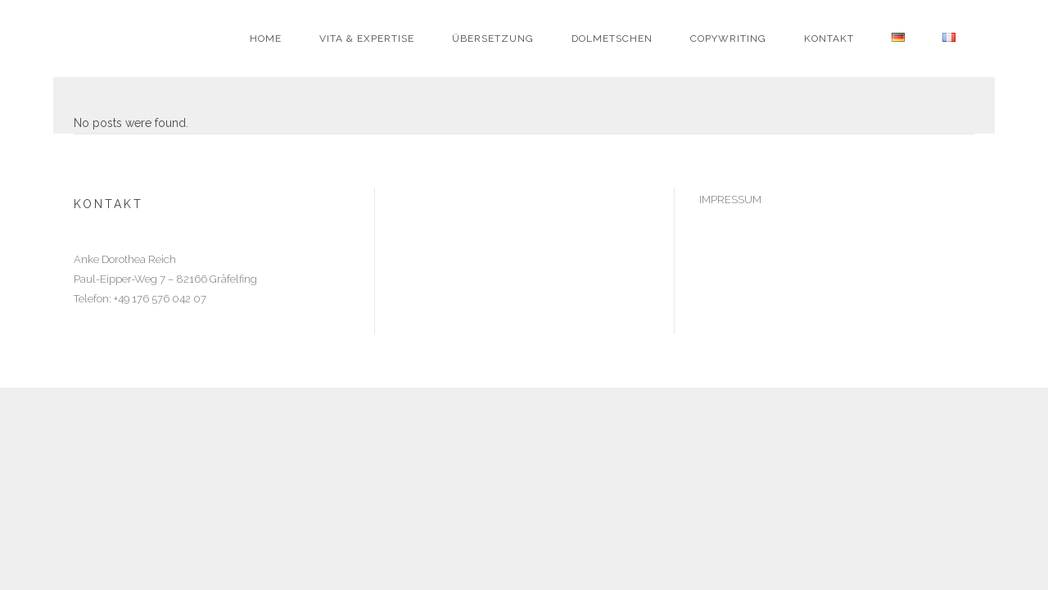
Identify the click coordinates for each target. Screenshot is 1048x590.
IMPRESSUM (730, 199)
